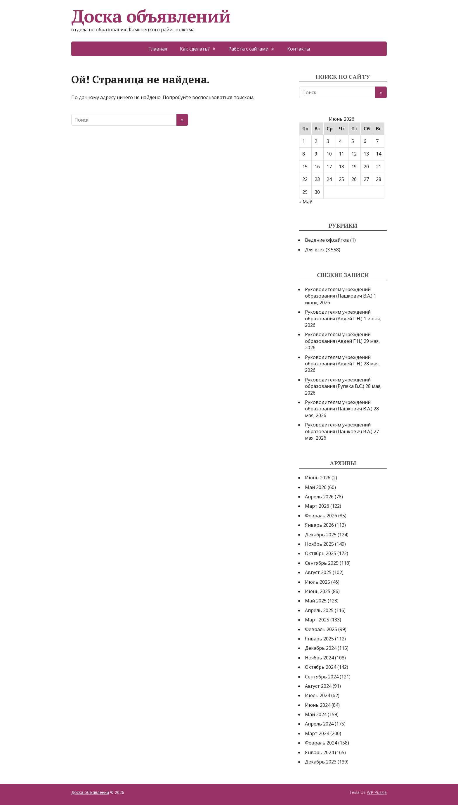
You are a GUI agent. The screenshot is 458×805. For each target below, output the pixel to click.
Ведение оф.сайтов (327, 240)
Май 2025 (316, 600)
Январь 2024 (319, 752)
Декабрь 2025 (320, 534)
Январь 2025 (319, 638)
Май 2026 (316, 487)
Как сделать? (195, 49)
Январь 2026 (319, 525)
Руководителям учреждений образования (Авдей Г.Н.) (338, 315)
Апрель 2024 (319, 724)
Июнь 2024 (317, 705)
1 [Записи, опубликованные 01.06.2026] (303, 141)
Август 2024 (318, 686)
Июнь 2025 (317, 591)
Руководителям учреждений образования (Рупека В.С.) (338, 382)
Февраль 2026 (321, 515)
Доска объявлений (150, 16)
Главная (157, 49)
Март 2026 (317, 506)
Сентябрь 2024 (322, 676)
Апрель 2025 (319, 610)
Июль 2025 (317, 582)
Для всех (315, 249)
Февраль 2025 (321, 629)
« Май (306, 201)
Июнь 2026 (317, 477)
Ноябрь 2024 (319, 657)
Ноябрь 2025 (319, 544)
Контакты (298, 49)
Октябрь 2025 (320, 553)
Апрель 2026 (319, 496)
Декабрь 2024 (320, 648)
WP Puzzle (377, 792)
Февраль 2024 (321, 743)
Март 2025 (317, 619)
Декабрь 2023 (320, 762)
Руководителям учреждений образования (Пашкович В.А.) (338, 292)
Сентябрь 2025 (322, 563)
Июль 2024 (317, 695)
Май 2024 (316, 714)
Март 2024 (317, 733)
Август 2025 (318, 572)
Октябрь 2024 (320, 667)
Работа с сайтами (248, 49)
